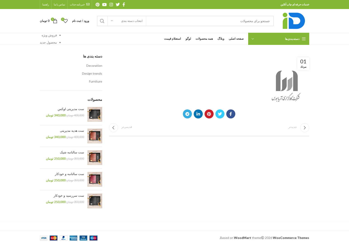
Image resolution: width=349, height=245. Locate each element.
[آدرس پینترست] (97, 4)
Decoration (94, 65)
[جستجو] (185, 21)
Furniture (95, 81)
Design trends (92, 73)
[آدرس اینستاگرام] (111, 4)
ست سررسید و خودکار (69, 196)
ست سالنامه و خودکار (69, 174)
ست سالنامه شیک (72, 152)
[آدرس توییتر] (117, 4)
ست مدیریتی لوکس (71, 109)
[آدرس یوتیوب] (104, 4)
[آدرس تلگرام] (187, 113)
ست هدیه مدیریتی (72, 131)
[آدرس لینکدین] (198, 113)
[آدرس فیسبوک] (123, 4)
